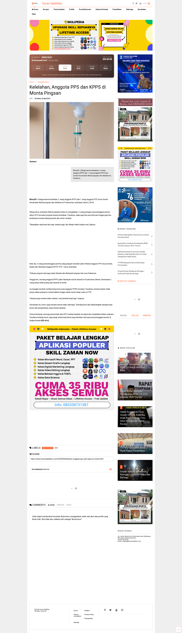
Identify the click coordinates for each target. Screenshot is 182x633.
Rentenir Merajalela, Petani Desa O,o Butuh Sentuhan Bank (133, 367)
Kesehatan (142, 9)
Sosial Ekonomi (85, 9)
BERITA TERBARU (127, 281)
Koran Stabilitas (52, 3)
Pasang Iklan (88, 618)
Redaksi (87, 610)
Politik (71, 9)
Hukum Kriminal (102, 9)
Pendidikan (117, 9)
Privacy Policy (89, 614)
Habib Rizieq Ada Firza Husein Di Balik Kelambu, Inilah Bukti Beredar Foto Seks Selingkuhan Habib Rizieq (132, 417)
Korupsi (46, 9)
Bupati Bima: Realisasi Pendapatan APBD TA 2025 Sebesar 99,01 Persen (134, 394)
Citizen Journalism (77, 615)
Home (35, 9)
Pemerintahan (59, 9)
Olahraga (129, 9)
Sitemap (76, 622)
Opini (34, 14)
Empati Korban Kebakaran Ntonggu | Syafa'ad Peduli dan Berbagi (135, 474)
